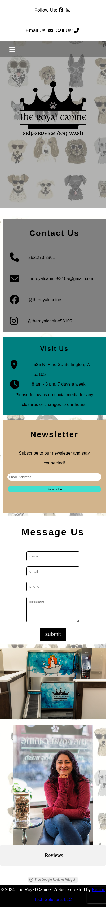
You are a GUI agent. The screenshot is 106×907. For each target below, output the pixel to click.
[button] (4, 871)
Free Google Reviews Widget (52, 880)
